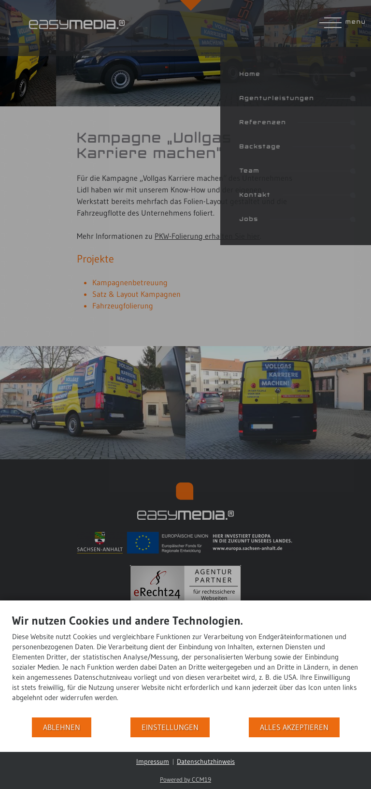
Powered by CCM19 (185, 779)
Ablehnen (61, 727)
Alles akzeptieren (294, 727)
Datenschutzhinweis (206, 761)
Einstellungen (170, 727)
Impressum (152, 761)
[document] (185, 665)
